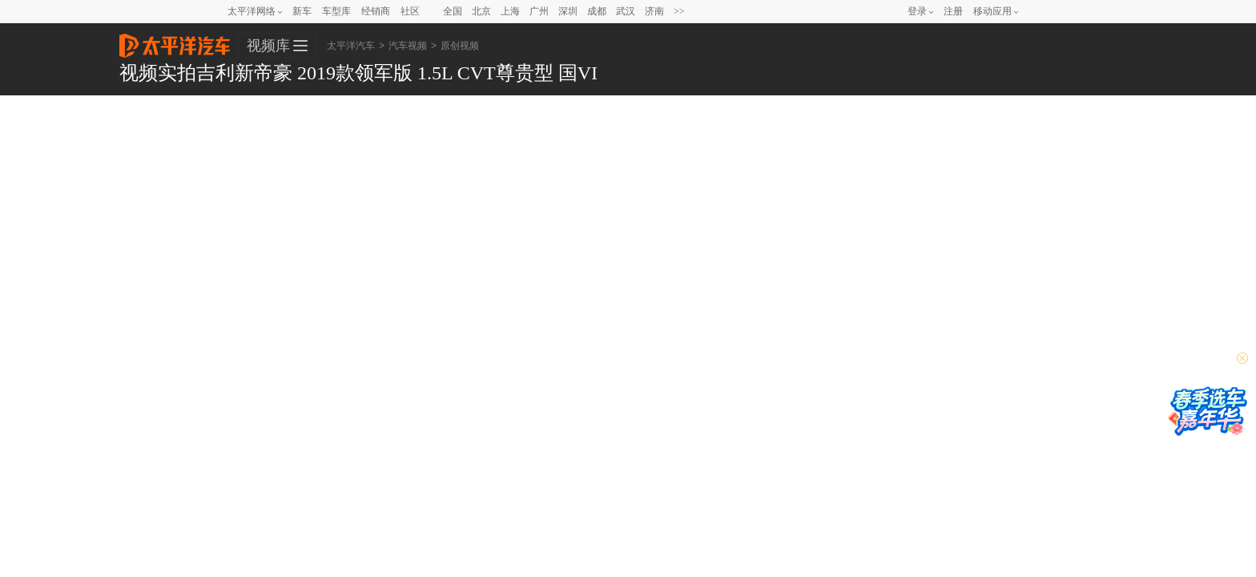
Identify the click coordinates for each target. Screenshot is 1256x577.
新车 (302, 11)
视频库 (268, 46)
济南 (654, 11)
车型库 (336, 11)
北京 (481, 11)
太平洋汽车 (174, 41)
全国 (452, 11)
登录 (917, 11)
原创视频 (460, 45)
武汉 (625, 11)
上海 (510, 11)
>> (679, 11)
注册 (953, 11)
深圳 (568, 11)
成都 (596, 11)
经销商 (375, 11)
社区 (410, 11)
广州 (539, 11)
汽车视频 (407, 45)
